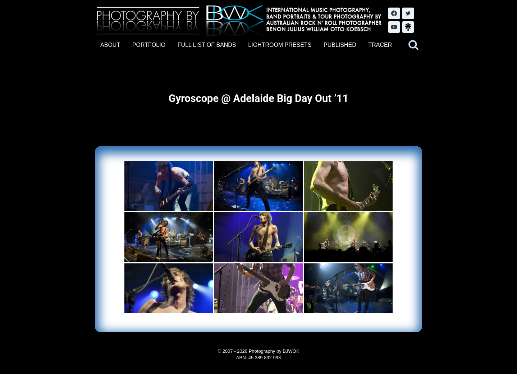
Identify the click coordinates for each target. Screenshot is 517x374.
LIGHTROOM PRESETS (279, 45)
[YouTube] (394, 27)
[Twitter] (408, 13)
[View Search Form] (413, 45)
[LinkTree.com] (408, 27)
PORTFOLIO (148, 45)
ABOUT (110, 45)
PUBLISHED (340, 45)
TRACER (380, 45)
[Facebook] (394, 13)
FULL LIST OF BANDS (207, 45)
